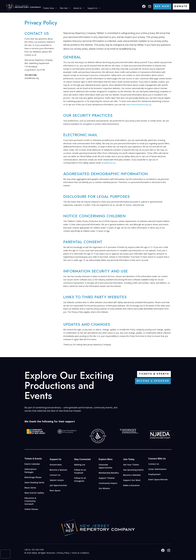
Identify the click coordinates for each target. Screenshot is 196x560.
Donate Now (56, 464)
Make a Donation (131, 485)
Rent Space (55, 490)
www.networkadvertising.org (138, 104)
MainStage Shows (32, 477)
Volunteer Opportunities (105, 466)
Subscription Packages (30, 470)
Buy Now (162, 6)
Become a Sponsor (153, 380)
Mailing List (79, 464)
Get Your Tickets (131, 464)
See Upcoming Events (133, 470)
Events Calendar (32, 464)
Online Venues (31, 509)
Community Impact (108, 483)
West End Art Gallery (34, 493)
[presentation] (5, 554)
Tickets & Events (154, 373)
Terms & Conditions (80, 553)
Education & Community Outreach (30, 501)
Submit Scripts (57, 480)
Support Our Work (131, 480)
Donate (180, 6)
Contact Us (55, 475)
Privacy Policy (63, 553)
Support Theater (107, 478)
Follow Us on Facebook (80, 471)
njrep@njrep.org (108, 162)
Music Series (30, 487)
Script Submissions (157, 469)
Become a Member (132, 475)
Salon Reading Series (34, 482)
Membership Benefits (109, 473)
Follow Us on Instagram (80, 479)
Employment (154, 474)
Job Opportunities (58, 485)
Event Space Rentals (158, 479)
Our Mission (104, 488)
